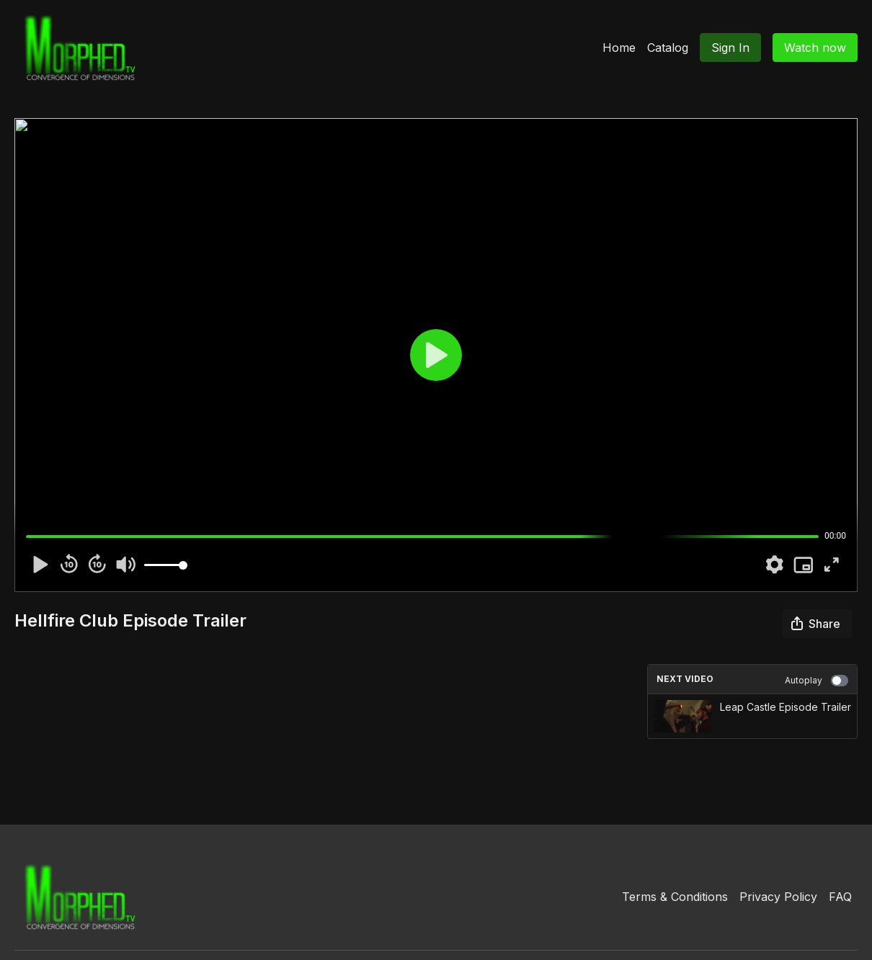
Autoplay (816, 680)
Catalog (667, 47)
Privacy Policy (778, 896)
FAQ (840, 896)
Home (619, 47)
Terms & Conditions (675, 896)
